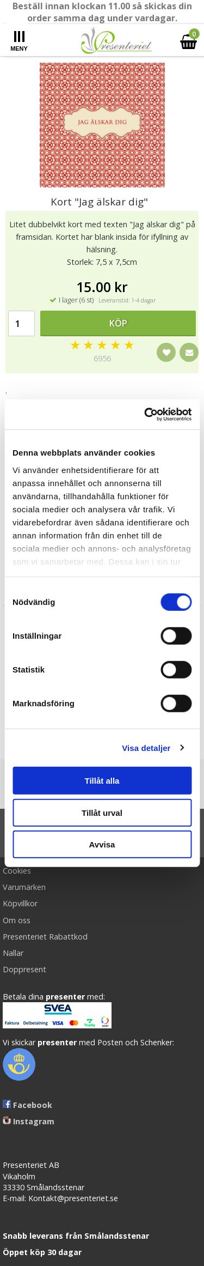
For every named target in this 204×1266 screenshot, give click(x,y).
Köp (118, 323)
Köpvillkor (20, 903)
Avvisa (102, 844)
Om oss (16, 920)
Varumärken (24, 887)
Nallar (13, 953)
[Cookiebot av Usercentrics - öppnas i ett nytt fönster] (145, 414)
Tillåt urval (102, 812)
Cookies (17, 870)
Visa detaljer (146, 747)
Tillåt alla (102, 780)
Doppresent (24, 969)
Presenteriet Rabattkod (45, 936)
